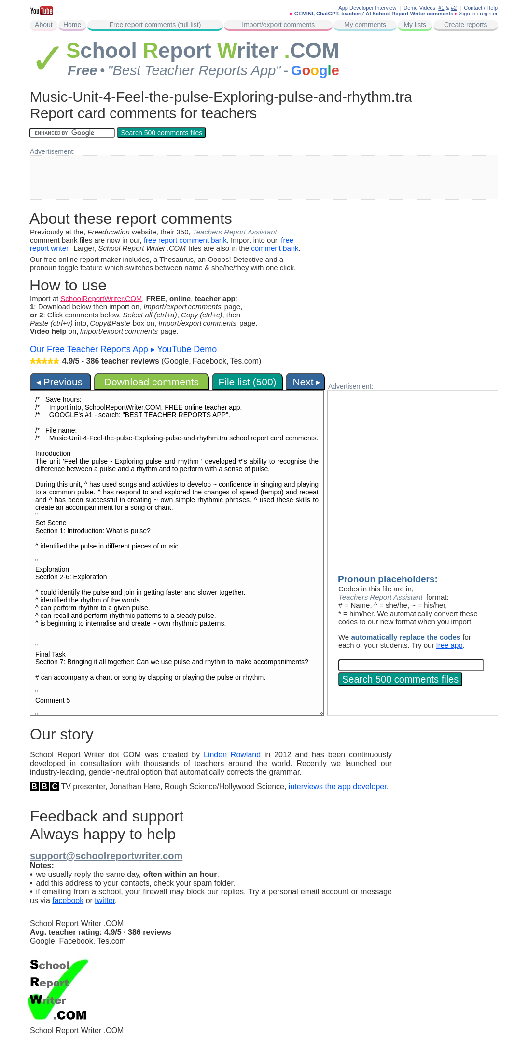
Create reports (465, 24)
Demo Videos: (423, 8)
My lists (414, 24)
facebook (67, 900)
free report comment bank (185, 240)
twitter (105, 900)
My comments (365, 24)
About (44, 24)
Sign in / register (478, 13)
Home (72, 24)
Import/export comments (278, 24)
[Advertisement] (264, 177)
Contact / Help (481, 8)
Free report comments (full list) (155, 24)
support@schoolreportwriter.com (106, 855)
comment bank (274, 248)
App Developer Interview (367, 8)
